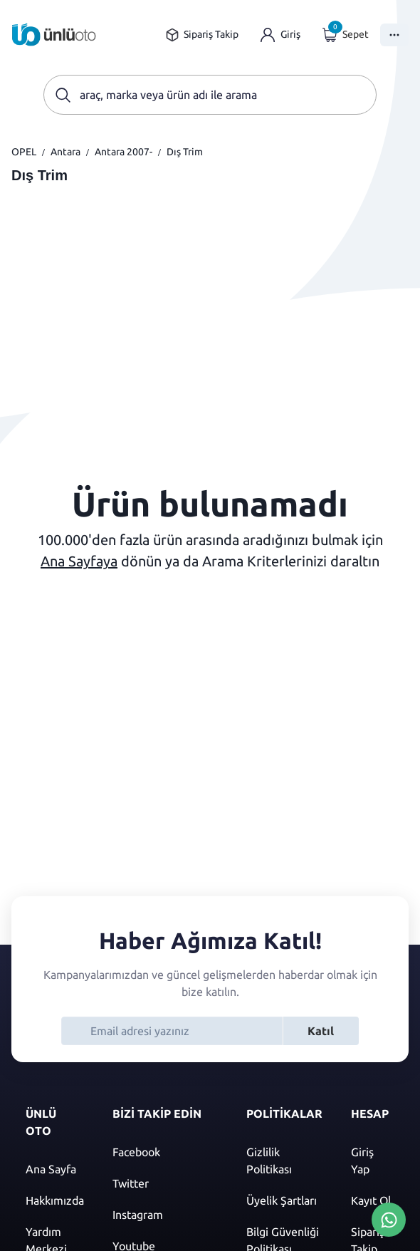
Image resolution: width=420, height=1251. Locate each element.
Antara (65, 151)
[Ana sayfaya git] (54, 34)
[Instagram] (165, 1214)
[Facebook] (165, 1152)
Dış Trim (185, 151)
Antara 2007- (123, 151)
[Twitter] (165, 1183)
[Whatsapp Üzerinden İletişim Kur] (389, 1218)
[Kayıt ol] (372, 1200)
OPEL (23, 151)
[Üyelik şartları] (284, 1200)
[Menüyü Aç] (394, 35)
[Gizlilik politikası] (284, 1160)
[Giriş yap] (280, 34)
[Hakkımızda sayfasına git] (55, 1200)
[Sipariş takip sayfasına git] (201, 34)
